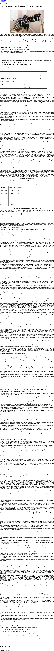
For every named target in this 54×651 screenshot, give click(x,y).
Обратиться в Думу (3, 3)
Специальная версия (4, 0)
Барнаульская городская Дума (5, 647)
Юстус (26, 108)
